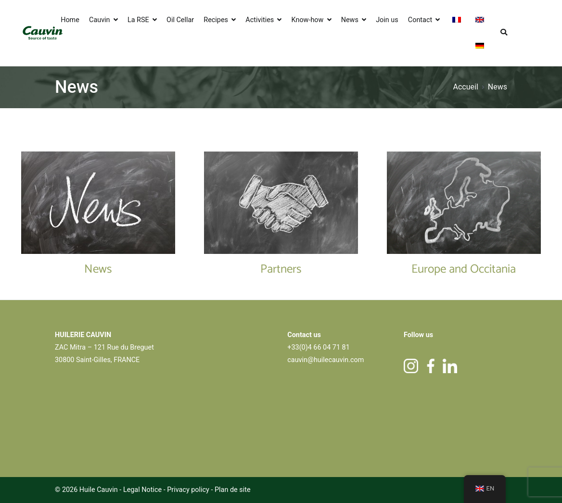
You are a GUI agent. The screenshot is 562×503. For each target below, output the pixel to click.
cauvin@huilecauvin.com (325, 360)
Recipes (216, 20)
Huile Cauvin (98, 490)
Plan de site (233, 490)
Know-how (308, 20)
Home (70, 20)
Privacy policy (189, 490)
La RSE (138, 20)
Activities (259, 20)
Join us (387, 20)
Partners (281, 269)
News (349, 20)
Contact (420, 20)
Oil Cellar (180, 20)
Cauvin (99, 20)
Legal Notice (142, 490)
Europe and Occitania (463, 269)
